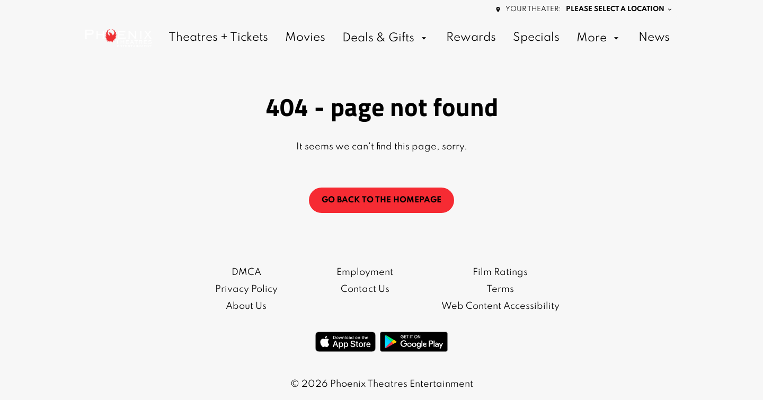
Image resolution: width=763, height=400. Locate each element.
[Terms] (500, 289)
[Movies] (305, 38)
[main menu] (419, 38)
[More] (599, 38)
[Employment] (364, 272)
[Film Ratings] (500, 272)
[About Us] (246, 306)
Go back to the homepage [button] (381, 200)
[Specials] (536, 38)
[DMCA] (246, 272)
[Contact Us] (365, 289)
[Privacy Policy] (246, 289)
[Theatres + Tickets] (218, 38)
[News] (654, 38)
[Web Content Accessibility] (500, 306)
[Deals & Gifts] (385, 38)
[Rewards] (471, 38)
